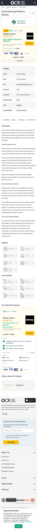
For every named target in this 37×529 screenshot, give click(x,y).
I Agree (18, 526)
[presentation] (34, 385)
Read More (28, 522)
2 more (26, 369)
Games (13, 120)
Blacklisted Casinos (8, 471)
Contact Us (5, 460)
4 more (27, 53)
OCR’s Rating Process (8, 464)
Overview (6, 120)
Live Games (21, 120)
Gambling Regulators (8, 467)
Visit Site (30, 333)
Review (22, 57)
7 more (4, 363)
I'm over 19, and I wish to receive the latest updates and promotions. (17, 436)
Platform (19, 105)
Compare (16, 57)
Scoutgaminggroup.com (24, 84)
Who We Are (5, 457)
